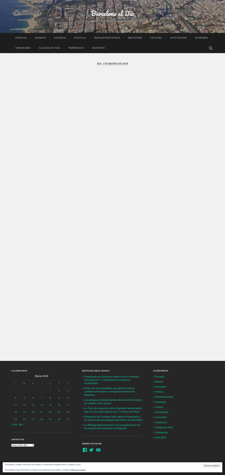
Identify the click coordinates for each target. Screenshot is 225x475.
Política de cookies (78, 470)
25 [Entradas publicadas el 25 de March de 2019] (15, 419)
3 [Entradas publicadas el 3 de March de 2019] (67, 390)
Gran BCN (98, 48)
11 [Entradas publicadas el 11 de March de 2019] (15, 405)
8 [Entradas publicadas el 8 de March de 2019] (50, 398)
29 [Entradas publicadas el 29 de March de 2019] (50, 419)
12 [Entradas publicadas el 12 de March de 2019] (24, 405)
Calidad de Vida (49, 48)
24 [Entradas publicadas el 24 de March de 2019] (67, 412)
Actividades (178, 38)
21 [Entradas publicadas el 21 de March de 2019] (41, 412)
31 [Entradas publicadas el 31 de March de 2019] (67, 419)
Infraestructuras (107, 38)
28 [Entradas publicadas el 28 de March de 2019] (41, 419)
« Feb (14, 424)
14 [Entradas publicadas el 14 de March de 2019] (41, 405)
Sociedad (60, 38)
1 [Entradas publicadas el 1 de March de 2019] (50, 390)
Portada (21, 38)
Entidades (135, 38)
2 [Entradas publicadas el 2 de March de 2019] (59, 390)
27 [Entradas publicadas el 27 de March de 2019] (33, 419)
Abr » (22, 424)
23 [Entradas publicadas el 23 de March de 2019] (59, 412)
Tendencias (76, 48)
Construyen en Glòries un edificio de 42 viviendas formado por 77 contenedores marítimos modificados (111, 380)
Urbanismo (23, 48)
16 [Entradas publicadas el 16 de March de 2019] (59, 405)
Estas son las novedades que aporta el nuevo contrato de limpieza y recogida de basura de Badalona (109, 391)
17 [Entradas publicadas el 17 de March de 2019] (67, 405)
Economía (201, 38)
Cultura (156, 38)
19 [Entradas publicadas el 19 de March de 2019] (24, 412)
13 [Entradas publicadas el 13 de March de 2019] (33, 405)
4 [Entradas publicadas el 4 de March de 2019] (15, 398)
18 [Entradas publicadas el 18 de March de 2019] (15, 412)
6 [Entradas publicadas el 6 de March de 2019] (33, 398)
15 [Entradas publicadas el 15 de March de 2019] (50, 405)
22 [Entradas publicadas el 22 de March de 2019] (50, 412)
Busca (211, 48)
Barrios (40, 38)
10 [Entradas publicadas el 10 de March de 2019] (67, 398)
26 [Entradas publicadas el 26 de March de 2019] (24, 419)
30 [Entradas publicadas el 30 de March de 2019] (59, 419)
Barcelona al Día (112, 13)
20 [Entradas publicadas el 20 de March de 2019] (33, 412)
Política (80, 38)
